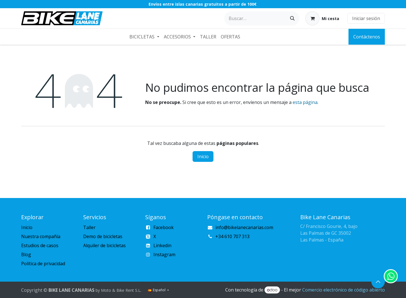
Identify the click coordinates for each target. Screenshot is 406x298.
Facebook (163, 227)
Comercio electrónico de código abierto (343, 290)
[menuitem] (144, 36)
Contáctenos (366, 37)
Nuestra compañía (40, 236)
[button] (378, 281)
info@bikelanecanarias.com (244, 227)
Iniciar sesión (366, 18)
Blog (26, 254)
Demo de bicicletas (102, 236)
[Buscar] (292, 18)
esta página (305, 102)
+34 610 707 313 (232, 236)
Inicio (203, 156)
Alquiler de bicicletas (104, 245)
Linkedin (162, 245)
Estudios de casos (39, 245)
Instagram (164, 254)
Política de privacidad (43, 263)
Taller (89, 227)
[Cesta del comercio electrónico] (322, 18)
